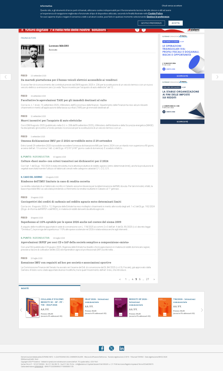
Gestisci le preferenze (158, 16)
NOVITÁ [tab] (49, 287)
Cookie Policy (155, 13)
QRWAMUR (39, 366)
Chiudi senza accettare (172, 6)
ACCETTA (175, 23)
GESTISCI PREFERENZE (151, 23)
